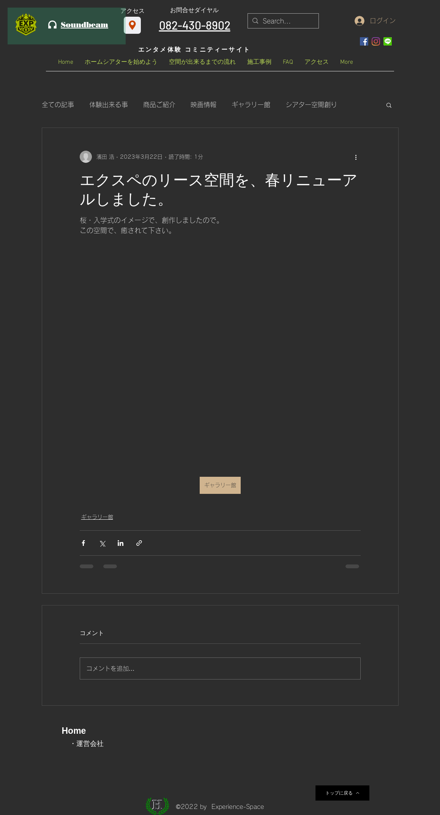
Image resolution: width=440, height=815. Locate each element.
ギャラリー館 (251, 104)
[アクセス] (132, 25)
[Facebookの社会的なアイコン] (364, 41)
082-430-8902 (194, 25)
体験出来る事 (108, 104)
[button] (389, 105)
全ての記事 (58, 104)
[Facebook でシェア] (83, 543)
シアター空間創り (311, 104)
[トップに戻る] (342, 793)
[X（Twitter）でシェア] (102, 543)
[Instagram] (376, 41)
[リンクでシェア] (139, 543)
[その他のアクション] (356, 156)
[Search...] (283, 21)
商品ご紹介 (159, 104)
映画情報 (203, 104)
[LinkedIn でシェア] (120, 543)
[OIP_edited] (387, 41)
